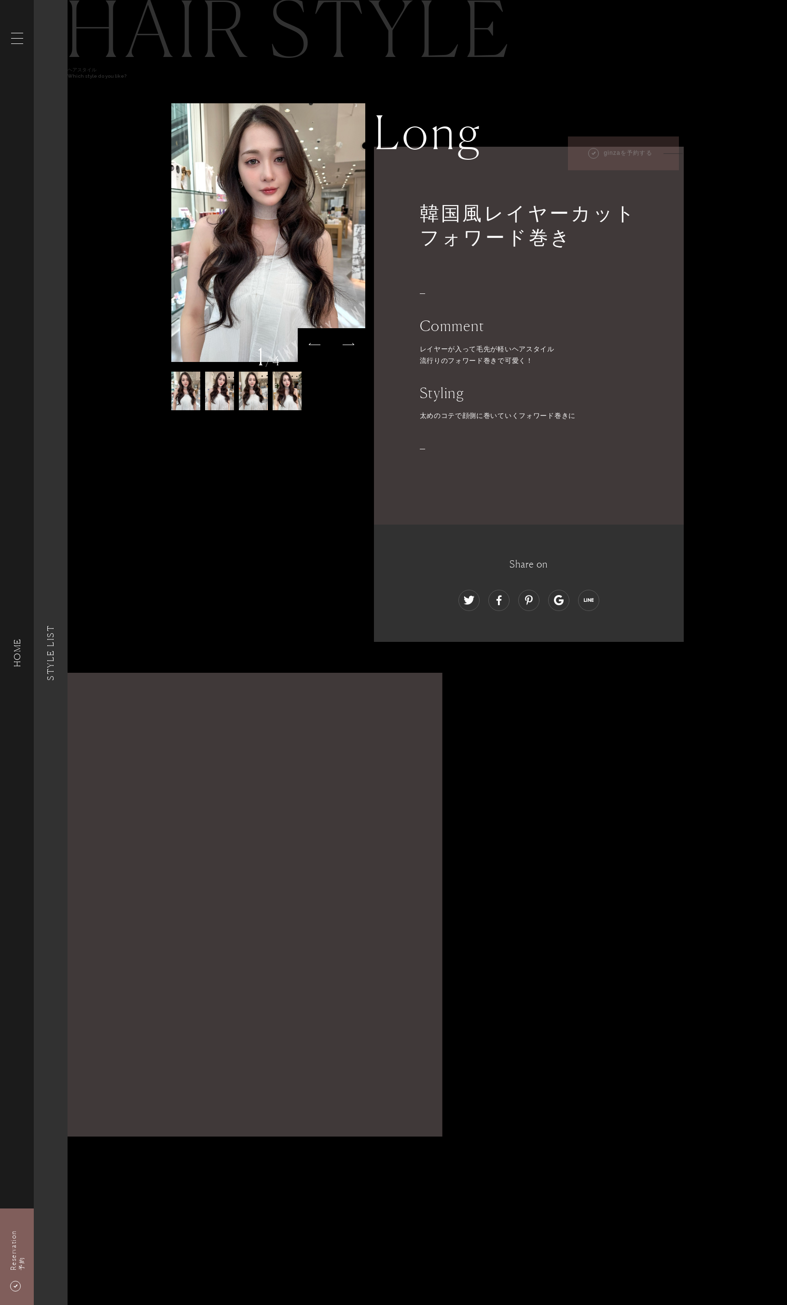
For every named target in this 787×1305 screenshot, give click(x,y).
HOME (17, 652)
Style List (50, 652)
